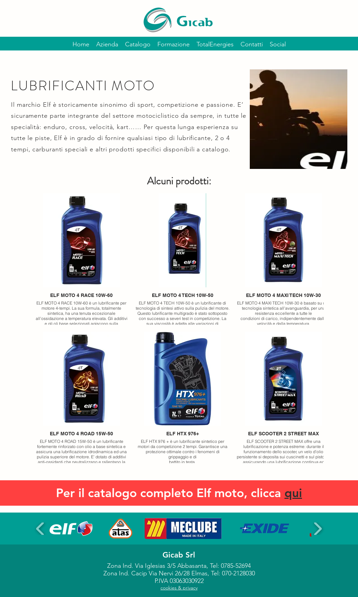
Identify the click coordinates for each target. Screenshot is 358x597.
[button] (71, 528)
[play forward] (317, 529)
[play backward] (40, 529)
